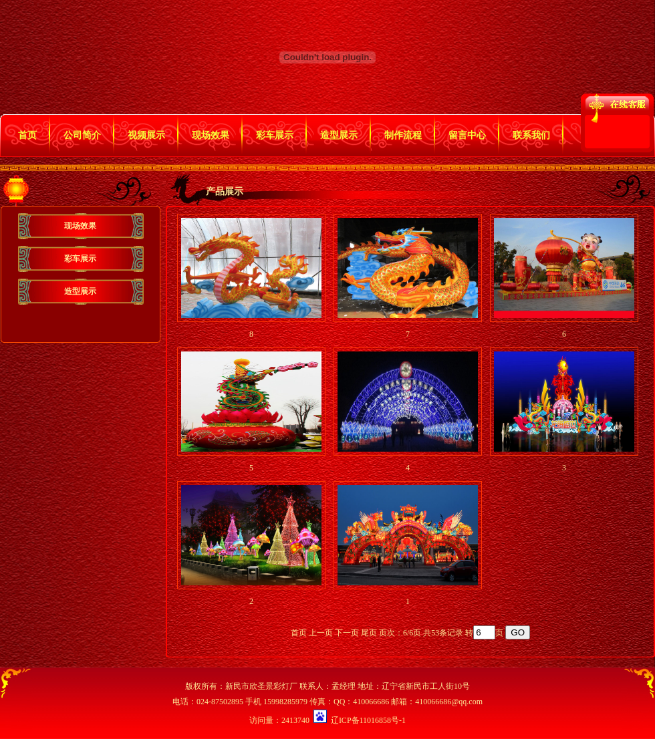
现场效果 (210, 135)
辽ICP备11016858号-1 (368, 720)
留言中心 (467, 135)
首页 (27, 135)
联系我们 (531, 135)
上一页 (321, 632)
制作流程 (403, 135)
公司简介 (82, 135)
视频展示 (146, 135)
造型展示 (339, 135)
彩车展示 (274, 135)
